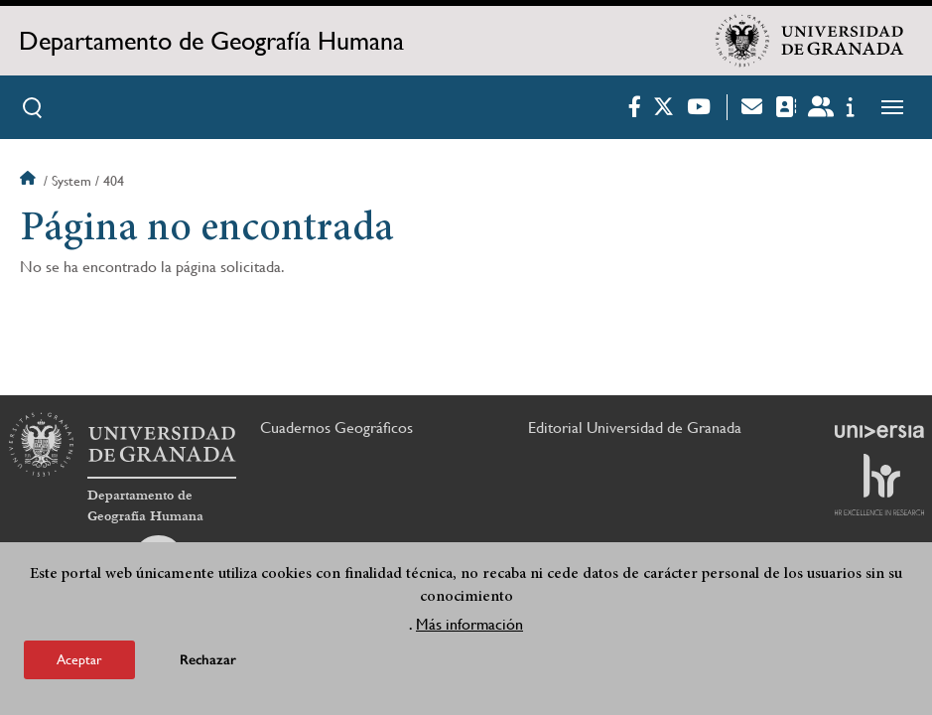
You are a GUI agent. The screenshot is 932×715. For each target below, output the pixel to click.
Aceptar (79, 661)
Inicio (30, 181)
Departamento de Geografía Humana (211, 41)
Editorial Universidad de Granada (634, 427)
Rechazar (208, 661)
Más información (469, 626)
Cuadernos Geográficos (336, 427)
